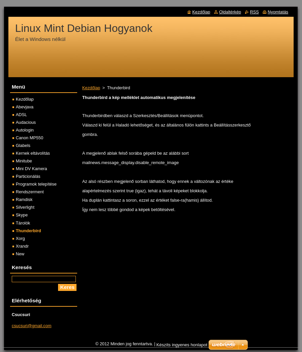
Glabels (23, 145)
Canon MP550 (29, 137)
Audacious (26, 122)
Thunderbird (28, 230)
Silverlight (25, 207)
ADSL (21, 114)
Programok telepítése (36, 184)
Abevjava (25, 106)
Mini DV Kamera (31, 168)
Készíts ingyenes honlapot (181, 344)
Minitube (24, 160)
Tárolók (23, 222)
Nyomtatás (278, 11)
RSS (254, 11)
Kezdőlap (91, 87)
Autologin (25, 130)
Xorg (20, 238)
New (20, 253)
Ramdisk (24, 199)
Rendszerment (30, 191)
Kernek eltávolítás (33, 153)
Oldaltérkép (230, 11)
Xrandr (22, 246)
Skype (22, 214)
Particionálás (28, 176)
